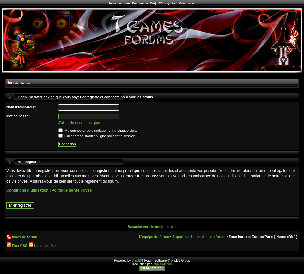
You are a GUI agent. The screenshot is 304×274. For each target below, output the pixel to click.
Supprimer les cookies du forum (198, 237)
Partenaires (140, 3)
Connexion (186, 3)
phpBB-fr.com (163, 264)
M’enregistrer (168, 3)
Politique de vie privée (72, 190)
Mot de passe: (17, 116)
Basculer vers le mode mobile (151, 226)
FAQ (153, 3)
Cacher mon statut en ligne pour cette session (96, 136)
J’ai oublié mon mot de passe (80, 123)
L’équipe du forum (154, 237)
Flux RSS (17, 245)
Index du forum (119, 3)
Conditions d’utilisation (27, 190)
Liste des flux (42, 245)
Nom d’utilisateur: (21, 107)
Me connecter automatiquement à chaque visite (97, 130)
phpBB (136, 260)
